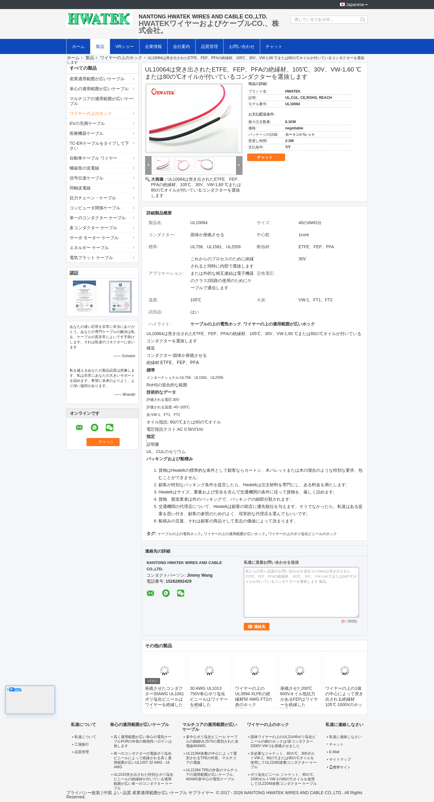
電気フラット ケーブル (91, 257)
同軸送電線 (80, 187)
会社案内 (181, 46)
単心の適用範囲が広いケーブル (99, 88)
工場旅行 (81, 744)
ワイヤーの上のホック (121, 57)
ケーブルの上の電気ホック (179, 534)
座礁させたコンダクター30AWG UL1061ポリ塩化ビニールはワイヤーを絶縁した (164, 696)
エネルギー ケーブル (89, 247)
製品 (100, 46)
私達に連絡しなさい (345, 737)
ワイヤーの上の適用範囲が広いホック (234, 534)
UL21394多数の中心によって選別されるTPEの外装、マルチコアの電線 (211, 758)
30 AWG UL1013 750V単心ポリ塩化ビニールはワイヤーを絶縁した (209, 696)
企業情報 (153, 46)
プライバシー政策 (83, 792)
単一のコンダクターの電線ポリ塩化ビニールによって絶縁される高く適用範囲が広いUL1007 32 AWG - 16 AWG (142, 760)
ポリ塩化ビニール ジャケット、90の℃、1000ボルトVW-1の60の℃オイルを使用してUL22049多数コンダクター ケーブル (283, 779)
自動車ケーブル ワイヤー (93, 158)
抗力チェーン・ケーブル (93, 197)
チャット (274, 46)
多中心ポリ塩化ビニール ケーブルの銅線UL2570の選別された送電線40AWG (212, 741)
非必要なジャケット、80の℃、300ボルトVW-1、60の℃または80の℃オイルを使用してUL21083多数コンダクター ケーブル (283, 760)
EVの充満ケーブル (87, 123)
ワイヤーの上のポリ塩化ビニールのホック (302, 534)
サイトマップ (340, 759)
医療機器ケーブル (86, 133)
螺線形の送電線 (84, 168)
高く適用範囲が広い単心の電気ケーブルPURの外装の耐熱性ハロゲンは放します (143, 741)
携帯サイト (340, 767)
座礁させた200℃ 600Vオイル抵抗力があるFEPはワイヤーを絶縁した (299, 696)
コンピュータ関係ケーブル (95, 207)
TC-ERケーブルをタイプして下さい (99, 146)
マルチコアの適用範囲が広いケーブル (101, 101)
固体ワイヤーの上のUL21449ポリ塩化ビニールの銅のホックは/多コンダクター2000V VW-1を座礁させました (283, 741)
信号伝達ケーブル (86, 178)
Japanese (355, 4)
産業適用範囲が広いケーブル (97, 78)
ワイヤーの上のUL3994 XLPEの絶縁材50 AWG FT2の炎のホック (253, 696)
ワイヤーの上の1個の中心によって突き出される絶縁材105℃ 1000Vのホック (344, 699)
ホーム (78, 46)
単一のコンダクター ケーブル (98, 217)
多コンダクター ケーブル (93, 227)
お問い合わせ (241, 46)
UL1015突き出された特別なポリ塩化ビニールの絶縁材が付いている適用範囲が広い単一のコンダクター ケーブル (143, 781)
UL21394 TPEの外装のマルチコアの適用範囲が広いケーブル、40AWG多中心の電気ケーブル (211, 774)
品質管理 (209, 46)
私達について (85, 737)
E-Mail (334, 752)
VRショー (124, 46)
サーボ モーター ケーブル (94, 237)
